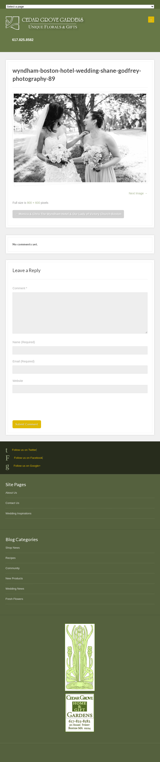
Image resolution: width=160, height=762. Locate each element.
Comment (19, 288)
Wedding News (15, 588)
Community (13, 568)
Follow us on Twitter (24, 449)
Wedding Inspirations (18, 513)
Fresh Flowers (14, 598)
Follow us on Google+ (27, 465)
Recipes (11, 557)
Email (23, 361)
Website (17, 380)
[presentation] (44, 408)
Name (23, 342)
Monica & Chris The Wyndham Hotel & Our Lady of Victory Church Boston (68, 214)
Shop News (13, 547)
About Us (11, 492)
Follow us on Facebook (28, 457)
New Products (14, 578)
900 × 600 (33, 202)
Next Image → (138, 193)
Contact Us (12, 503)
